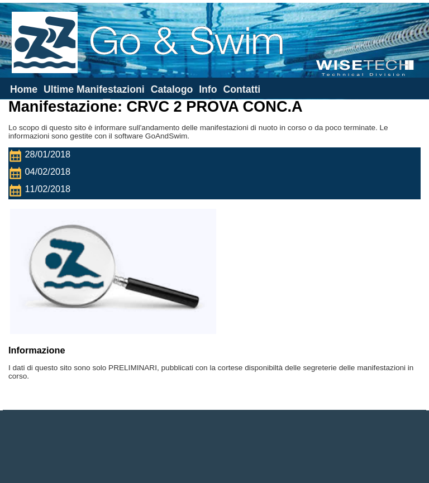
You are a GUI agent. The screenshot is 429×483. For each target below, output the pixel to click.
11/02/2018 (41, 191)
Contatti (241, 89)
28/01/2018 (41, 156)
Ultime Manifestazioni (94, 89)
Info (208, 89)
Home (23, 89)
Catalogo (172, 89)
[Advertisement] (214, 446)
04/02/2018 (41, 173)
